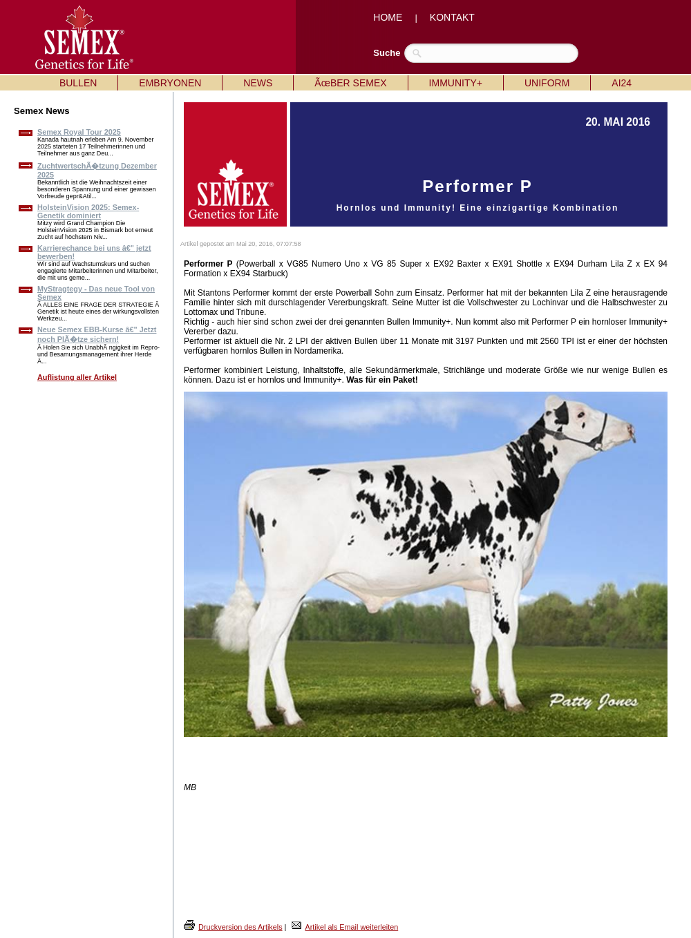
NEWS (257, 82)
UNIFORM (546, 82)
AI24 (622, 82)
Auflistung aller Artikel (77, 377)
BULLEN (78, 82)
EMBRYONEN (170, 82)
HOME (387, 17)
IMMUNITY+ (455, 82)
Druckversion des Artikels (240, 927)
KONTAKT (452, 17)
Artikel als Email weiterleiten (351, 927)
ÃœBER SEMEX (350, 82)
